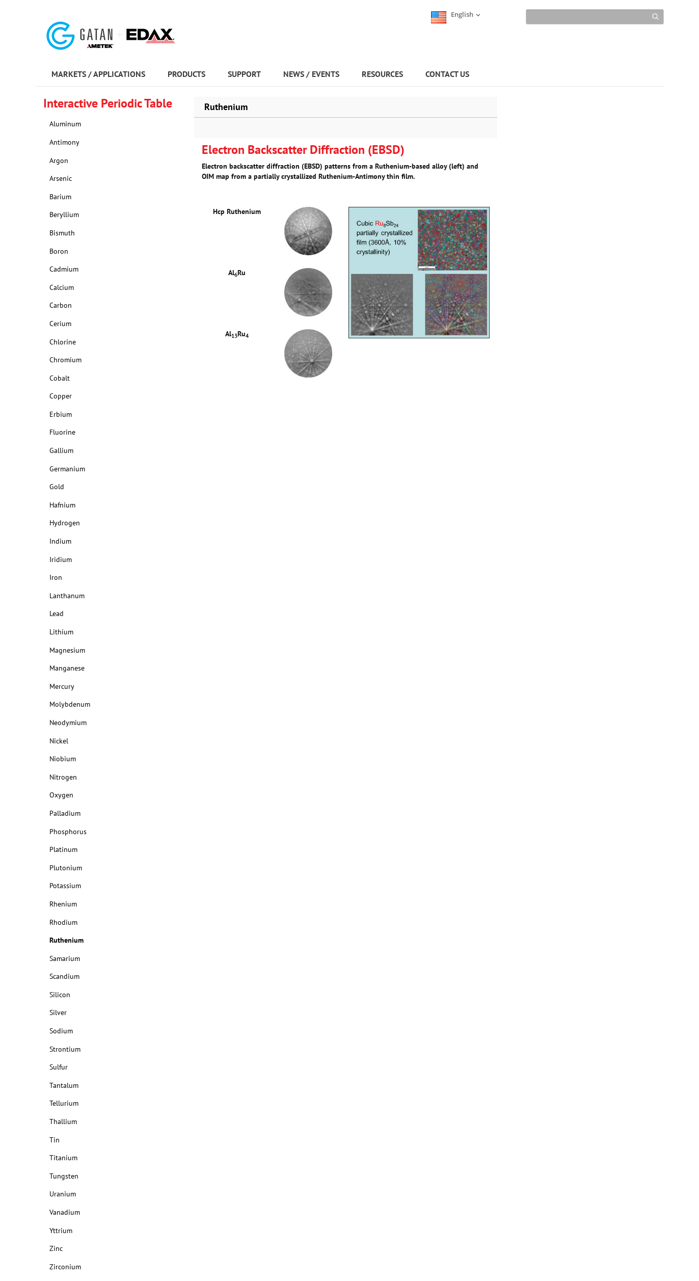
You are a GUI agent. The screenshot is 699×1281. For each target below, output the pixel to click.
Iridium (60, 559)
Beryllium (64, 214)
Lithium (61, 631)
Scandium (64, 976)
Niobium (62, 758)
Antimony (64, 142)
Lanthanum (67, 595)
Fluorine (62, 432)
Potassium (65, 885)
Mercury (61, 686)
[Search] (595, 16)
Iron (55, 577)
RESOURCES (382, 74)
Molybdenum (69, 704)
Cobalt (59, 378)
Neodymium (68, 722)
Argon (58, 160)
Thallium (63, 1121)
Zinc (56, 1248)
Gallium (61, 450)
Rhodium (63, 922)
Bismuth (62, 232)
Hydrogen (64, 522)
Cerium (60, 323)
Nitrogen (63, 777)
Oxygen (61, 794)
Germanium (67, 468)
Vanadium (64, 1212)
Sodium (61, 1030)
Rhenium (63, 904)
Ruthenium (66, 940)
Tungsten (63, 1176)
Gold (56, 486)
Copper (60, 396)
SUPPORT (244, 74)
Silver (58, 1012)
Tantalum (63, 1085)
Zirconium (65, 1266)
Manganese (67, 668)
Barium (60, 196)
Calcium (61, 287)
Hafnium (62, 505)
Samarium (64, 958)
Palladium (64, 813)
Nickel (58, 740)
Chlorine (62, 341)
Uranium (62, 1193)
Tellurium (63, 1103)
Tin (54, 1139)
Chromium (65, 359)
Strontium (64, 1049)
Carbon (60, 305)
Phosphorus (68, 831)
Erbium (60, 414)
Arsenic (60, 178)
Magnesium (67, 650)
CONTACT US (447, 74)
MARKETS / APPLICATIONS (98, 74)
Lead (56, 613)
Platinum (63, 849)
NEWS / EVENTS (311, 74)
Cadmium (63, 269)
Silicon (59, 994)
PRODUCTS (186, 74)
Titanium (63, 1157)
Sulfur (58, 1067)
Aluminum (65, 123)
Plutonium (65, 867)
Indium (60, 541)
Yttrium (60, 1230)
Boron (58, 251)
